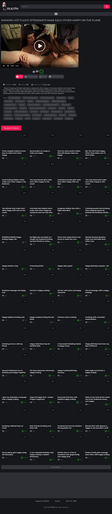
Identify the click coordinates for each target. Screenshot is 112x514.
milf (27, 118)
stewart (8, 115)
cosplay (72, 115)
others (62, 108)
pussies (7, 111)
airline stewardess (30, 98)
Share (44, 76)
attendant (61, 98)
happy (22, 105)
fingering (8, 118)
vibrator (69, 118)
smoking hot (56, 111)
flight (30, 101)
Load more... (56, 467)
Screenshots (32, 76)
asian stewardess (47, 98)
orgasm (36, 118)
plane (71, 108)
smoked (34, 111)
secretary (47, 118)
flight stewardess (58, 101)
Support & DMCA (42, 501)
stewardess (70, 111)
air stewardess (14, 98)
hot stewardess (10, 108)
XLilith (53, 507)
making (52, 108)
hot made (66, 105)
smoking (44, 111)
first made (20, 101)
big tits (62, 115)
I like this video (34, 71)
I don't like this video (37, 71)
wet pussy (36, 115)
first (70, 98)
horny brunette (34, 105)
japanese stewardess (37, 108)
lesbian (19, 118)
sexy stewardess (20, 111)
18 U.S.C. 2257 (71, 501)
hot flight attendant (51, 105)
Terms (57, 501)
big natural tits (50, 115)
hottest (23, 108)
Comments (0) (57, 76)
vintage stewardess (22, 115)
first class (8, 101)
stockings (58, 118)
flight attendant (42, 101)
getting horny (10, 105)
